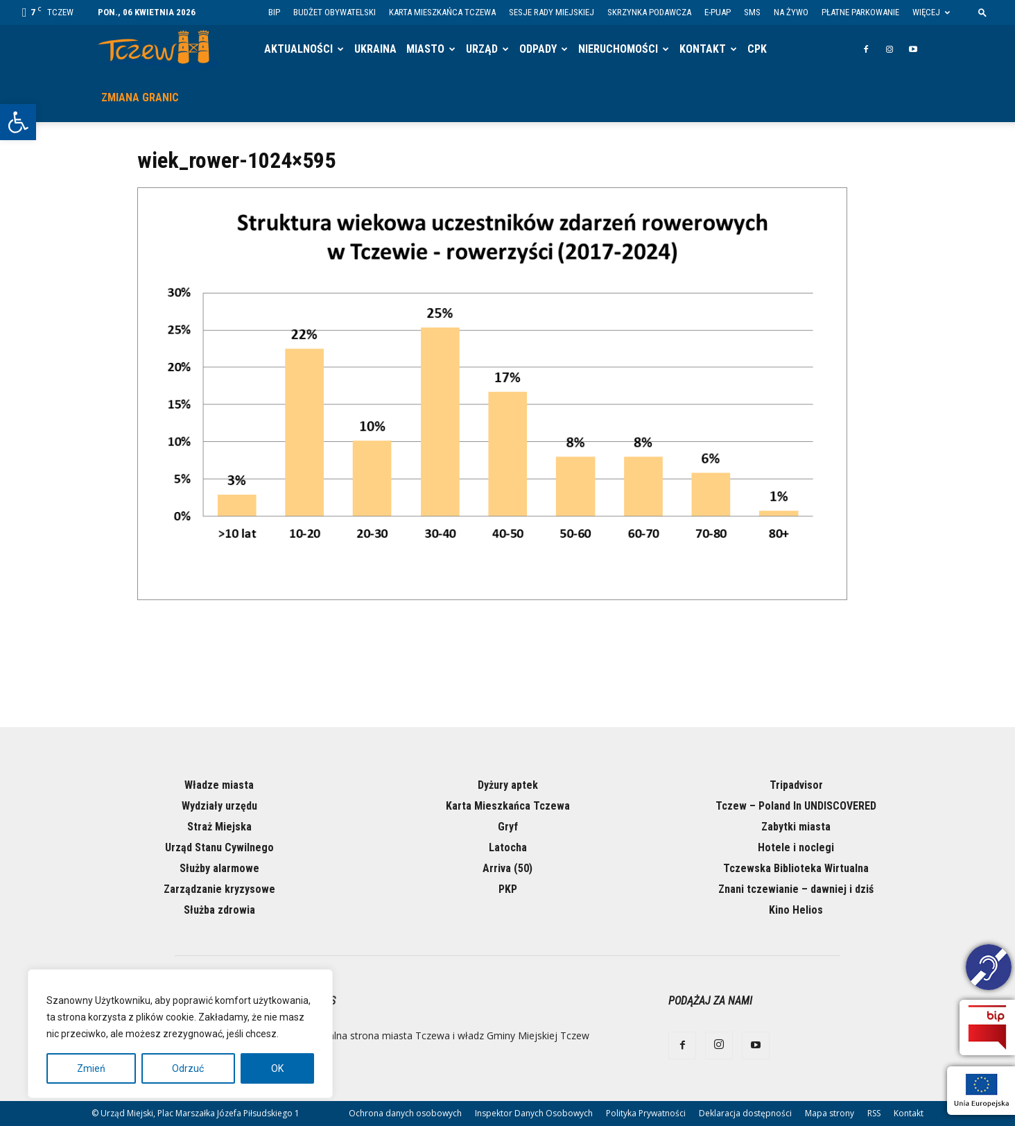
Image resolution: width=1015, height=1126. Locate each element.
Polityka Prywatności (646, 1113)
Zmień (91, 1068)
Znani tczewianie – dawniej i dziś (796, 889)
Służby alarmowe (219, 868)
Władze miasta (219, 785)
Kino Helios (796, 909)
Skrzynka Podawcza (649, 12)
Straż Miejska (219, 826)
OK (277, 1068)
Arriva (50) (507, 868)
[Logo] (158, 49)
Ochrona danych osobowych (405, 1113)
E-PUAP (717, 12)
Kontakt (702, 49)
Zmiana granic (140, 97)
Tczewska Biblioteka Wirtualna (796, 868)
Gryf (508, 826)
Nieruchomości (618, 49)
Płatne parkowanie (860, 12)
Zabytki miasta (796, 826)
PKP (507, 889)
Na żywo (791, 12)
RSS (873, 1113)
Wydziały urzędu (219, 805)
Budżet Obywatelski (334, 12)
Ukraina (375, 49)
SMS (752, 12)
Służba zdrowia (219, 909)
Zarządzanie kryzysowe (219, 889)
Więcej (931, 12)
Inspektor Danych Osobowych (534, 1113)
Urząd (482, 49)
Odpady (538, 49)
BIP (274, 12)
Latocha (508, 847)
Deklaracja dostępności (745, 1113)
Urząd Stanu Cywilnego (219, 847)
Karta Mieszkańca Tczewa (442, 12)
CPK (757, 49)
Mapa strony (829, 1113)
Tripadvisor (796, 785)
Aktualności (298, 49)
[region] (180, 1033)
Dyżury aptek (508, 785)
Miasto (425, 49)
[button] (18, 122)
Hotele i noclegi (796, 847)
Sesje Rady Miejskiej (551, 12)
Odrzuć (188, 1068)
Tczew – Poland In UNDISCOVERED (795, 805)
